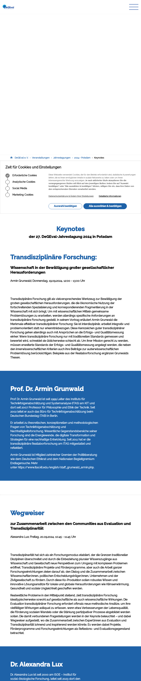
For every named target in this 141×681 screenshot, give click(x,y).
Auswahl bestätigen (65, 65)
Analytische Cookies (20, 41)
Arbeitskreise (59, 636)
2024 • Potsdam (82, 17)
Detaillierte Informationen (110, 55)
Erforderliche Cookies (21, 35)
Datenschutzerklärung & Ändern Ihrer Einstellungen (71, 55)
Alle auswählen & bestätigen (105, 65)
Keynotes (99, 17)
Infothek (56, 650)
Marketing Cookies (19, 54)
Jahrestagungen (61, 17)
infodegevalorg (27, 658)
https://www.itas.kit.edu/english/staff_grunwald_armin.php (56, 326)
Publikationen (59, 640)
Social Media (16, 48)
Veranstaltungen (41, 17)
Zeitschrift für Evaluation (65, 643)
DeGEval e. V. (21, 17)
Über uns (57, 633)
